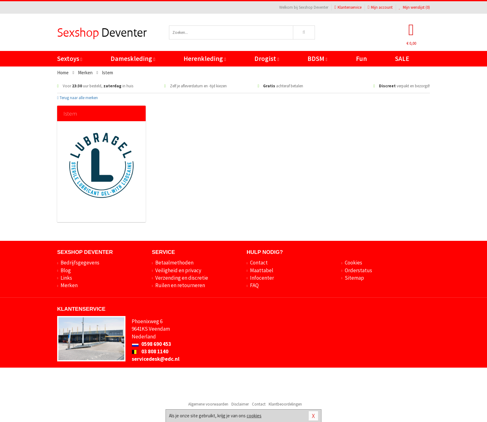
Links (66, 277)
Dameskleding (133, 58)
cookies (254, 416)
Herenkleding (205, 58)
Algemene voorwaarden (208, 404)
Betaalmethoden (174, 262)
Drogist (266, 58)
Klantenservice (348, 7)
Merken (69, 285)
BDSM (317, 58)
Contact (259, 262)
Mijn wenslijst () (414, 7)
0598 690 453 (151, 344)
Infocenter (262, 277)
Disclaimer (240, 404)
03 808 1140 (150, 351)
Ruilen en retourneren (180, 285)
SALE (402, 58)
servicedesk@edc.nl (156, 358)
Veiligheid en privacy (178, 270)
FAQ (254, 285)
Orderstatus (358, 270)
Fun (361, 58)
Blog (66, 270)
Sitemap (354, 277)
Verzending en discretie (181, 277)
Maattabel (261, 270)
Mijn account (380, 7)
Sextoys (69, 58)
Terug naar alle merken (77, 97)
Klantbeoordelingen (285, 404)
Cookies (353, 262)
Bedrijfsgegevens (80, 262)
